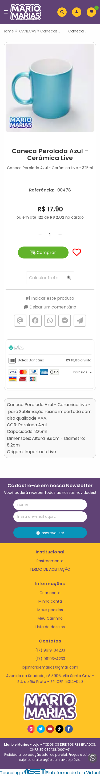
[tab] (50, 348)
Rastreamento (50, 561)
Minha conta (50, 601)
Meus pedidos (50, 609)
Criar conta (50, 592)
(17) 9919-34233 (50, 650)
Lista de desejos (50, 626)
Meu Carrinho (50, 618)
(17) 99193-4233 (50, 658)
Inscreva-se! (50, 533)
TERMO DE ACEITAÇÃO (50, 569)
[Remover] (40, 235)
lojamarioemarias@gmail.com (50, 667)
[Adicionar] (60, 235)
